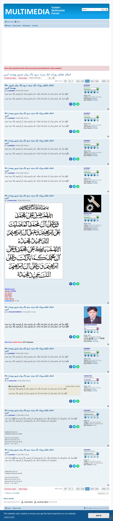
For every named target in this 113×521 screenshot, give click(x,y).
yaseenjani (87, 410)
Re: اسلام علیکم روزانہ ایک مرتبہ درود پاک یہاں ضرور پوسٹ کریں (29, 86)
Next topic (23, 78)
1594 (89, 386)
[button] (65, 81)
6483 (89, 223)
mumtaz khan (88, 376)
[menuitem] (17, 21)
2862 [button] (104, 81)
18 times (94, 390)
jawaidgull (87, 85)
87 (88, 420)
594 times (94, 228)
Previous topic (10, 78)
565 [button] (92, 81)
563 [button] (82, 81)
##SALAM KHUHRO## (90, 325)
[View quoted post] (24, 386)
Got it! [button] (98, 516)
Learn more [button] (9, 517)
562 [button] (77, 81)
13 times (94, 389)
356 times (94, 98)
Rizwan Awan (88, 213)
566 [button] (96, 81)
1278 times (95, 341)
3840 (89, 335)
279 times (94, 340)
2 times (94, 425)
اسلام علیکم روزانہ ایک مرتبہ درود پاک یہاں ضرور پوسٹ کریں (37, 74)
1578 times (95, 230)
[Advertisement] (56, 47)
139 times (95, 100)
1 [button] (72, 81)
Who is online (9, 498)
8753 (89, 95)
